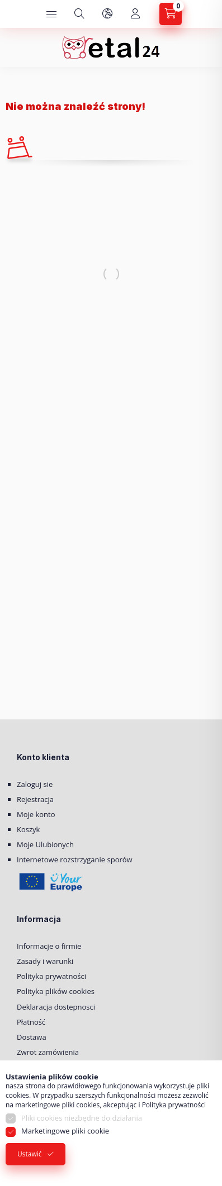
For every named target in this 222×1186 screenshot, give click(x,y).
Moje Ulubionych (45, 844)
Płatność (31, 1022)
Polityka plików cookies (56, 991)
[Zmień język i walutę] (107, 14)
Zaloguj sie (35, 784)
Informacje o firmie (49, 946)
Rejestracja (35, 799)
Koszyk (28, 829)
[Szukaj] (79, 14)
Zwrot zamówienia (48, 1052)
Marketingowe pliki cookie (65, 1131)
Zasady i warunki (45, 961)
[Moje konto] (135, 14)
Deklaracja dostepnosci (56, 1007)
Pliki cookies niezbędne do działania (81, 1118)
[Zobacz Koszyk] (170, 14)
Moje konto (36, 814)
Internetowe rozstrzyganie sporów (75, 859)
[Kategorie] (51, 14)
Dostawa (31, 1037)
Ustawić (29, 1154)
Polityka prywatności (51, 976)
